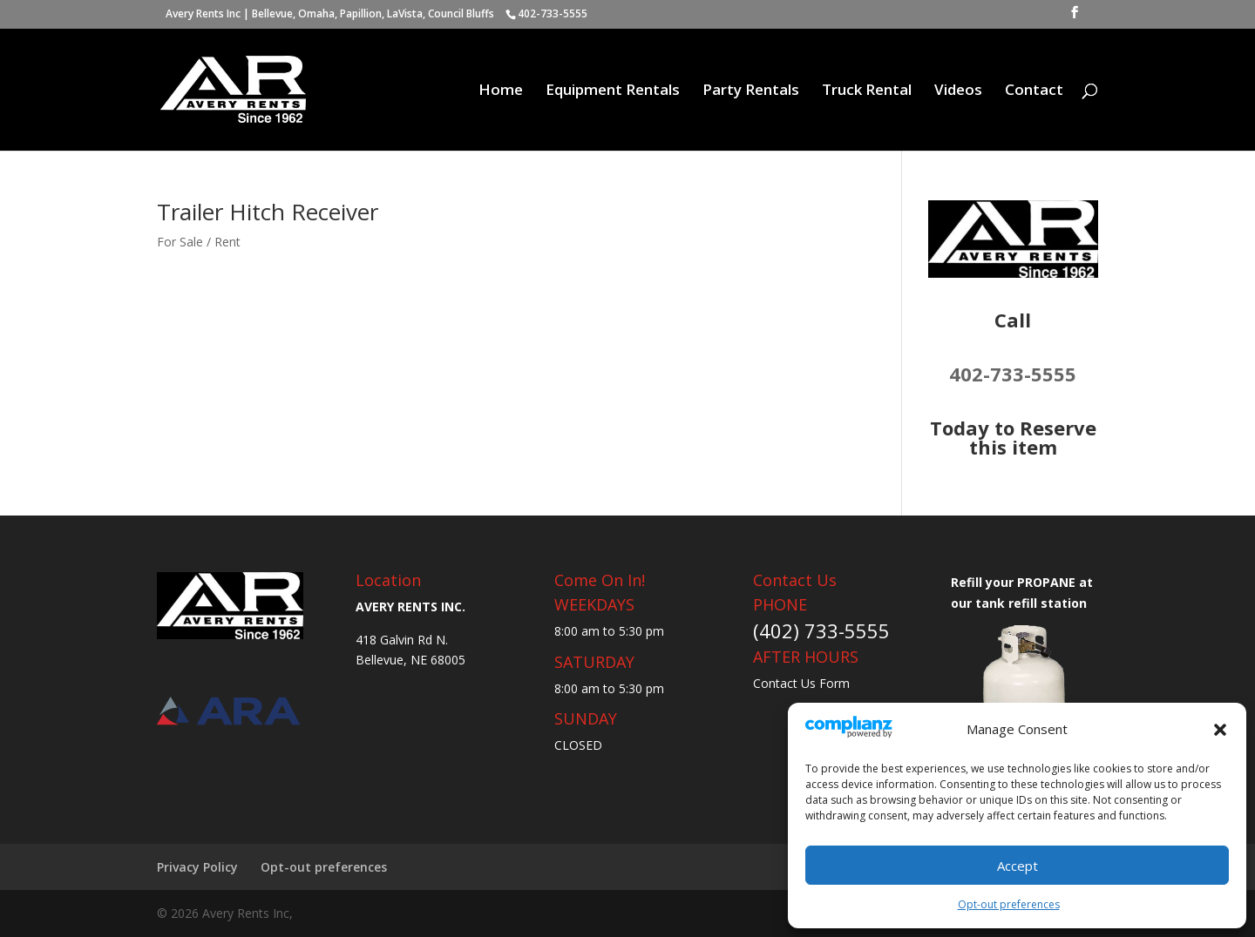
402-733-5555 (1012, 374)
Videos (958, 91)
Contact (1034, 91)
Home (500, 91)
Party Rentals (750, 91)
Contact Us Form (801, 683)
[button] (1220, 729)
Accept (1017, 865)
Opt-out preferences (1009, 904)
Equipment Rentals (613, 91)
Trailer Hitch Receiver (267, 211)
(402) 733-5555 (821, 630)
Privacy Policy (197, 867)
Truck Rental (867, 91)
